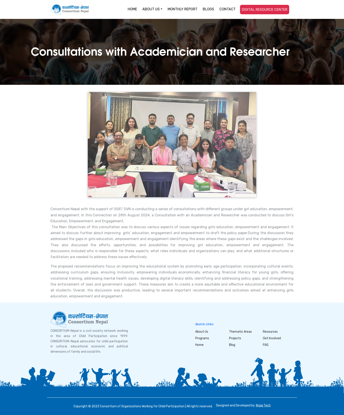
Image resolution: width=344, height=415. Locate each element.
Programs (202, 338)
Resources (270, 331)
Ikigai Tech (263, 405)
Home (199, 345)
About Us (201, 331)
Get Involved (272, 338)
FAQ (265, 345)
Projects (235, 338)
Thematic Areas (240, 331)
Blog (232, 345)
